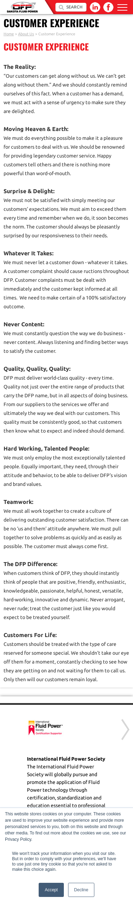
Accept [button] (51, 889)
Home (9, 34)
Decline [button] (81, 889)
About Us (26, 34)
